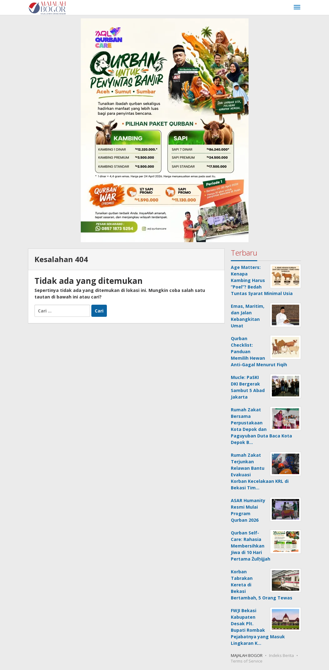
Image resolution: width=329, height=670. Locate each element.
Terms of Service (247, 661)
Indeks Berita (281, 655)
